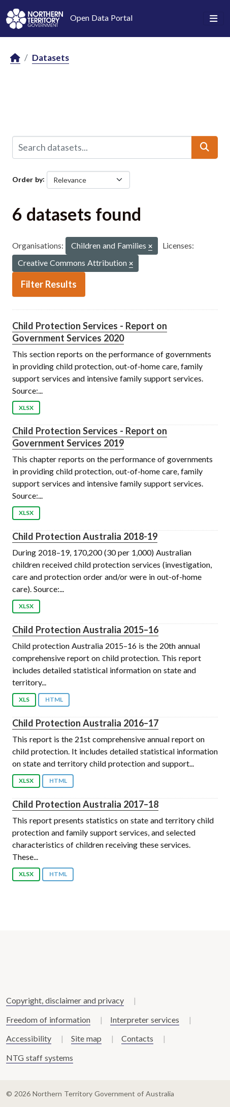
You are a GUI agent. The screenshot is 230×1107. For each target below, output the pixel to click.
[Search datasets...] (102, 147)
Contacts (137, 1038)
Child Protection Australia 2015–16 (85, 629)
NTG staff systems (39, 1057)
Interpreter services (144, 1019)
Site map (86, 1038)
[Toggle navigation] (213, 19)
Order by (27, 179)
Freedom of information (48, 1019)
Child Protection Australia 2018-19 (84, 536)
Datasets (50, 57)
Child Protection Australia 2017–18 (85, 804)
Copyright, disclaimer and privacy (65, 1000)
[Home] (15, 58)
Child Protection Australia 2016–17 (85, 723)
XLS (24, 699)
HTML (54, 699)
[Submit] (204, 147)
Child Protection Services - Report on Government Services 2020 (89, 331)
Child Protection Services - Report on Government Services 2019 (89, 436)
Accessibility (28, 1038)
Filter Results (49, 284)
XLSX (26, 407)
